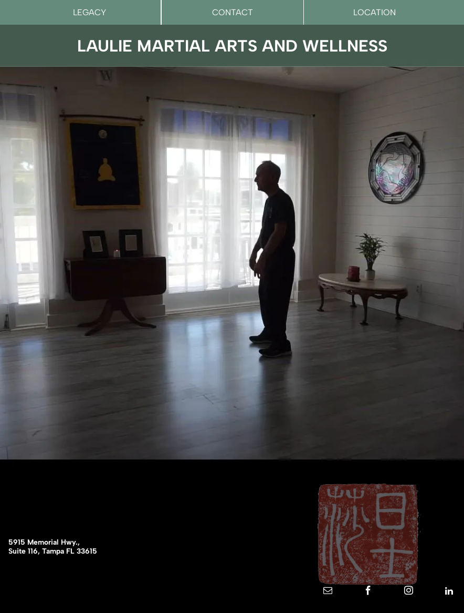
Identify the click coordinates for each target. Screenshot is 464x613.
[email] (327, 592)
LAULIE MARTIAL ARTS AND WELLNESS (232, 46)
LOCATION (374, 12)
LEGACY (89, 12)
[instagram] (408, 592)
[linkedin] (449, 592)
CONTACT (232, 12)
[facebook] (368, 592)
